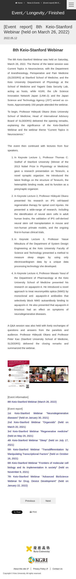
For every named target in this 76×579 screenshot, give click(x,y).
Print (33, 512)
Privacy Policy (40, 569)
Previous (30, 500)
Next (48, 500)
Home (18, 3)
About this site (20, 569)
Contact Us (57, 569)
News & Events (33, 3)
